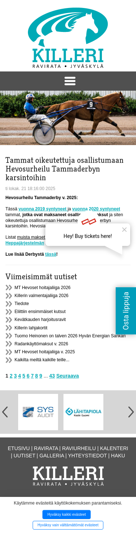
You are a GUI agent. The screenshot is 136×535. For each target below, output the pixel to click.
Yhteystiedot (87, 455)
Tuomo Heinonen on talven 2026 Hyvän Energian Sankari (70, 335)
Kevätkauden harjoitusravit (40, 319)
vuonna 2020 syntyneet (96, 208)
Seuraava (67, 376)
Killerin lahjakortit (31, 327)
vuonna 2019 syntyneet (42, 208)
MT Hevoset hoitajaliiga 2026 (43, 287)
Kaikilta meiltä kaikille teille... (42, 359)
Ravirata (46, 448)
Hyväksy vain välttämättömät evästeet (68, 525)
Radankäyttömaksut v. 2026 (41, 343)
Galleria (52, 455)
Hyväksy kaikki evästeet (67, 515)
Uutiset (25, 455)
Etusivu (19, 448)
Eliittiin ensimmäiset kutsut (40, 311)
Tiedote (22, 303)
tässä (50, 254)
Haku (118, 455)
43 (52, 376)
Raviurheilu (79, 448)
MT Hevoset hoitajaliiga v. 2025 (45, 351)
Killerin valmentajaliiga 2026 (42, 295)
